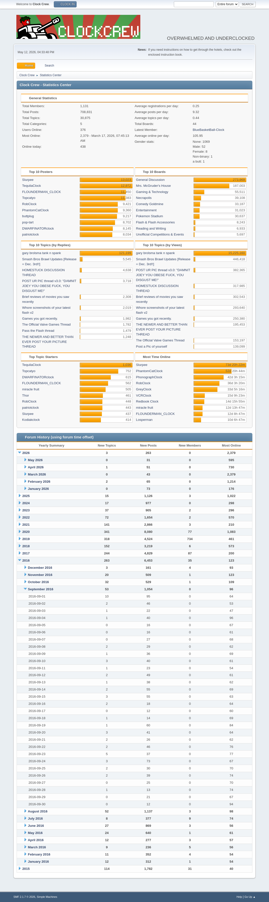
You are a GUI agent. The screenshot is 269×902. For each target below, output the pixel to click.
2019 (26, 539)
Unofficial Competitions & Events (160, 234)
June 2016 (36, 826)
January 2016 (38, 861)
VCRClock (143, 395)
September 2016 (40, 589)
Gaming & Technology (152, 192)
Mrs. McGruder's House (153, 186)
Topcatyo (28, 198)
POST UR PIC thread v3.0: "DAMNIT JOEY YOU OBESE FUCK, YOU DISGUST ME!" (49, 286)
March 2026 (37, 474)
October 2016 (38, 582)
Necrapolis (144, 198)
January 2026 (38, 489)
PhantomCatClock (35, 210)
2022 (26, 517)
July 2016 (35, 818)
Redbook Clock (147, 401)
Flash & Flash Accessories (155, 222)
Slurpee (27, 180)
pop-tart (27, 222)
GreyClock (143, 389)
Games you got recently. (40, 318)
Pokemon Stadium (149, 216)
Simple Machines (47, 896)
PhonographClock (149, 377)
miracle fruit (30, 389)
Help (239, 896)
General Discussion (150, 180)
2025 (26, 496)
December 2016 (40, 568)
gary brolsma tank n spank (41, 253)
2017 (26, 553)
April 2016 (36, 840)
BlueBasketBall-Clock (208, 130)
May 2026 (35, 460)
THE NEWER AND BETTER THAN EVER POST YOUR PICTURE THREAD (47, 342)
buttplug (28, 216)
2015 (26, 869)
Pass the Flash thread (38, 330)
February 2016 (39, 854)
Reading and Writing (151, 228)
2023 (26, 510)
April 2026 (36, 467)
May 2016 (35, 833)
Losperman (144, 420)
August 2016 (37, 811)
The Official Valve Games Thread (46, 324)
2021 (26, 524)
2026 (26, 453)
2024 (26, 503)
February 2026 (39, 481)
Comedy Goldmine (149, 204)
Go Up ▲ (250, 896)
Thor (25, 395)
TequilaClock (31, 186)
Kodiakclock (31, 420)
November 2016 (40, 575)
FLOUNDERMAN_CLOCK (41, 192)
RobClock (29, 204)
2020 (26, 532)
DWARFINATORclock (38, 228)
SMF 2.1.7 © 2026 (24, 896)
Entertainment (146, 210)
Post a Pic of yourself (151, 346)
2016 (26, 560)
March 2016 (37, 847)
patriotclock (30, 234)
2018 (26, 546)
